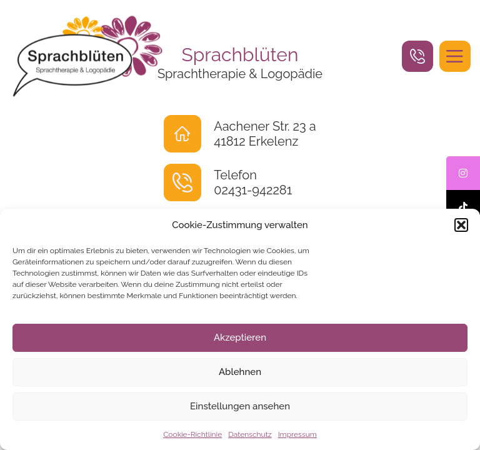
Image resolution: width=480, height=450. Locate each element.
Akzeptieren (240, 337)
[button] (461, 225)
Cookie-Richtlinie (192, 434)
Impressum (297, 434)
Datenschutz (249, 434)
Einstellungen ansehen (240, 406)
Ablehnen (240, 372)
